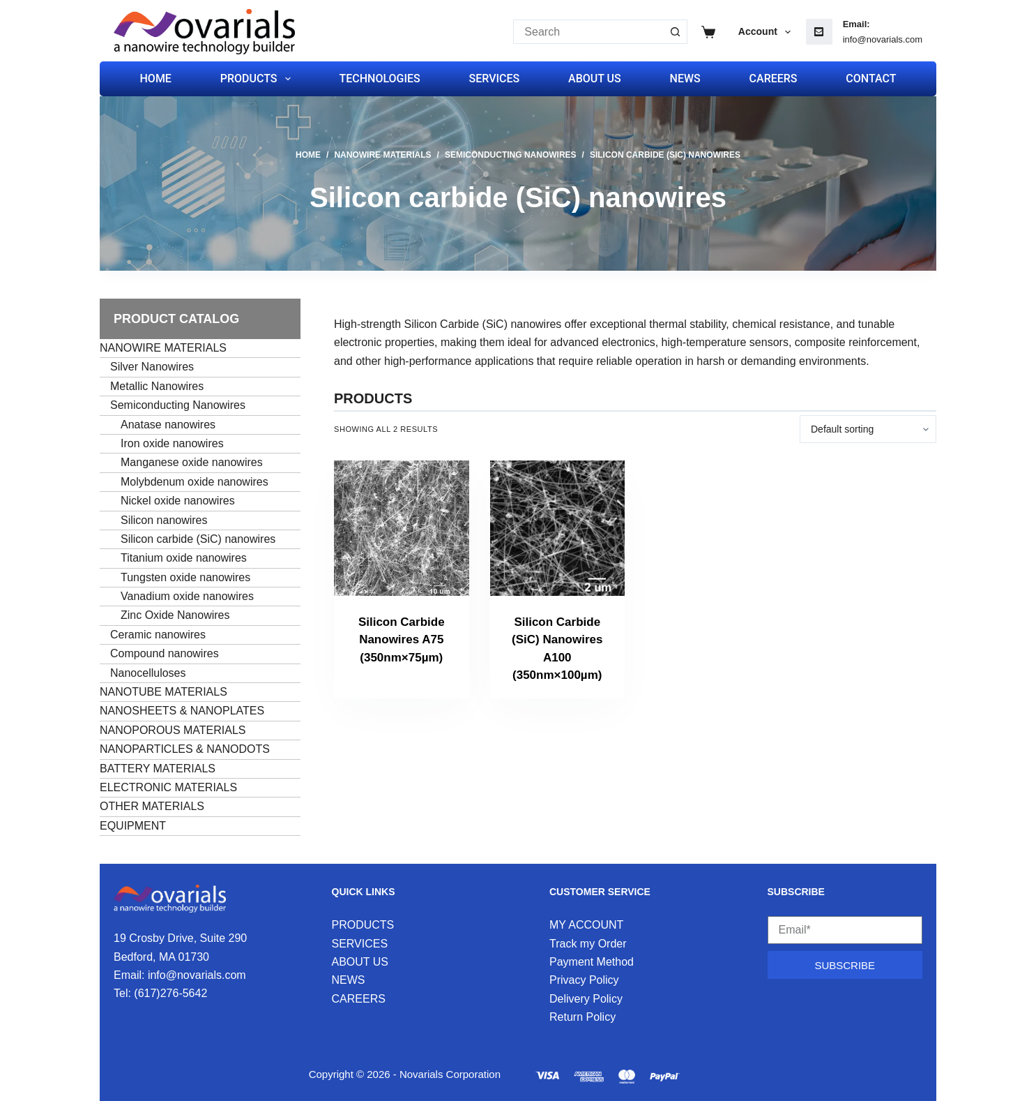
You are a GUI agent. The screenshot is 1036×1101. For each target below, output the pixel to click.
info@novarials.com (882, 39)
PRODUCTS (258, 78)
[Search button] (675, 32)
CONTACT (871, 78)
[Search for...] (588, 32)
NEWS (685, 78)
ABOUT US (594, 78)
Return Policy (582, 1017)
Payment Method (591, 962)
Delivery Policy (586, 999)
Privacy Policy (584, 980)
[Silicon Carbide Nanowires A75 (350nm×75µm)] (401, 528)
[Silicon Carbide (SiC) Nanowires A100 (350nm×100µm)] (557, 528)
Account (767, 32)
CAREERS (773, 78)
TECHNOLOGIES (379, 78)
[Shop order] (868, 429)
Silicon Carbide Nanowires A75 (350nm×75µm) (401, 639)
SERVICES (494, 78)
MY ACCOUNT (586, 925)
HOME (156, 78)
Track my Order (588, 944)
